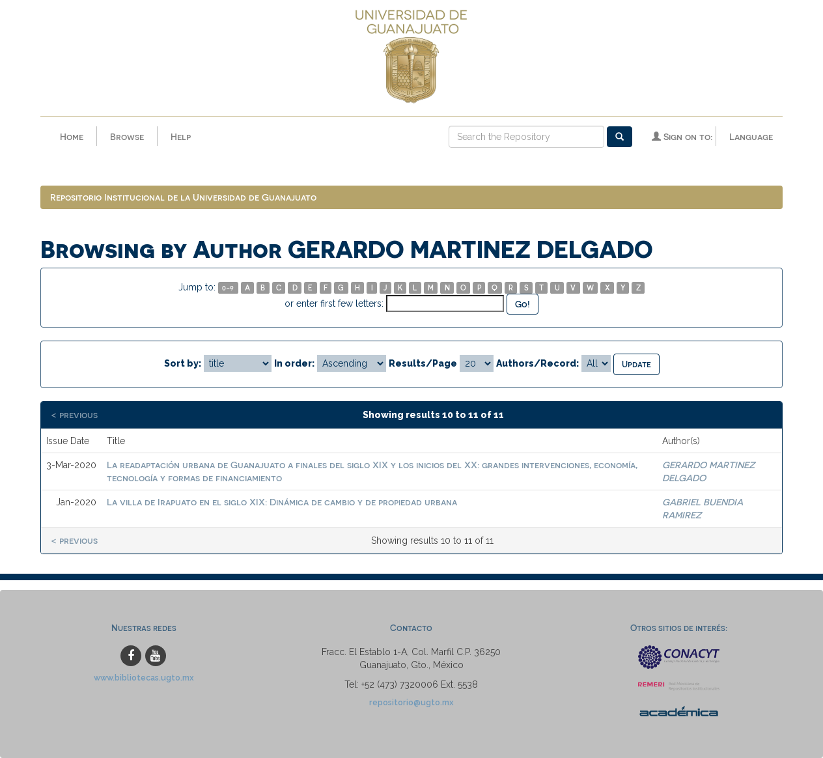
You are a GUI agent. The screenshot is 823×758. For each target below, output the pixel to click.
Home (71, 136)
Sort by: (182, 363)
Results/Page (423, 363)
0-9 (228, 287)
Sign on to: (682, 136)
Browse (127, 136)
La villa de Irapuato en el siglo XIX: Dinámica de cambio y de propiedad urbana (282, 501)
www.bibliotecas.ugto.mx (144, 677)
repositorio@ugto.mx (411, 702)
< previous (74, 414)
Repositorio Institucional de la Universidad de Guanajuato (183, 197)
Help (181, 136)
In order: (294, 363)
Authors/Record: (537, 363)
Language (751, 136)
